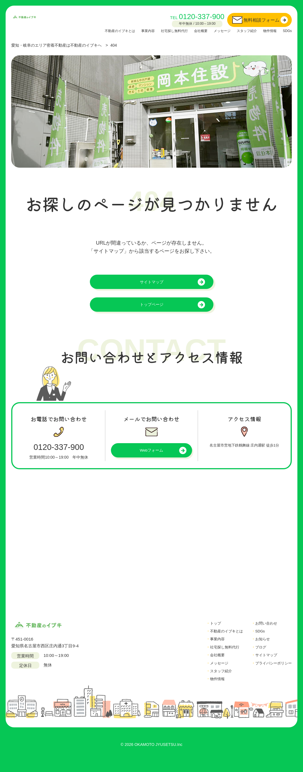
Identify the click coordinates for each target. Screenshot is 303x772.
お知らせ (258, 646)
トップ (205, 629)
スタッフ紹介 (241, 30)
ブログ (256, 655)
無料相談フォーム (261, 20)
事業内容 (130, 30)
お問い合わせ (262, 629)
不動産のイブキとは (98, 30)
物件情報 (267, 30)
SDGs (286, 30)
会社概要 (190, 30)
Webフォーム (151, 456)
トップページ (151, 308)
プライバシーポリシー (271, 671)
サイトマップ (151, 283)
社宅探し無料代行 (160, 30)
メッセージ (214, 30)
